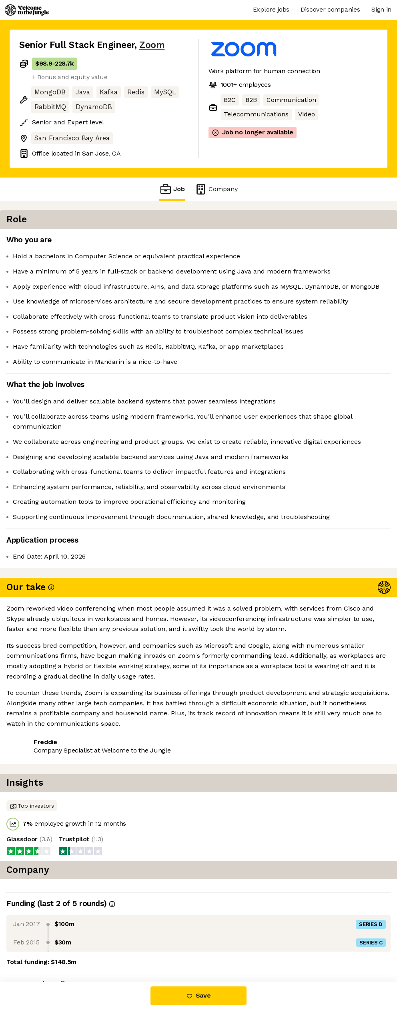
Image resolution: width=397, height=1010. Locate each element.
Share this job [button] (41, 782)
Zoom (151, 45)
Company (216, 189)
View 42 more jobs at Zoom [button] (118, 782)
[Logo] (27, 10)
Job (172, 189)
